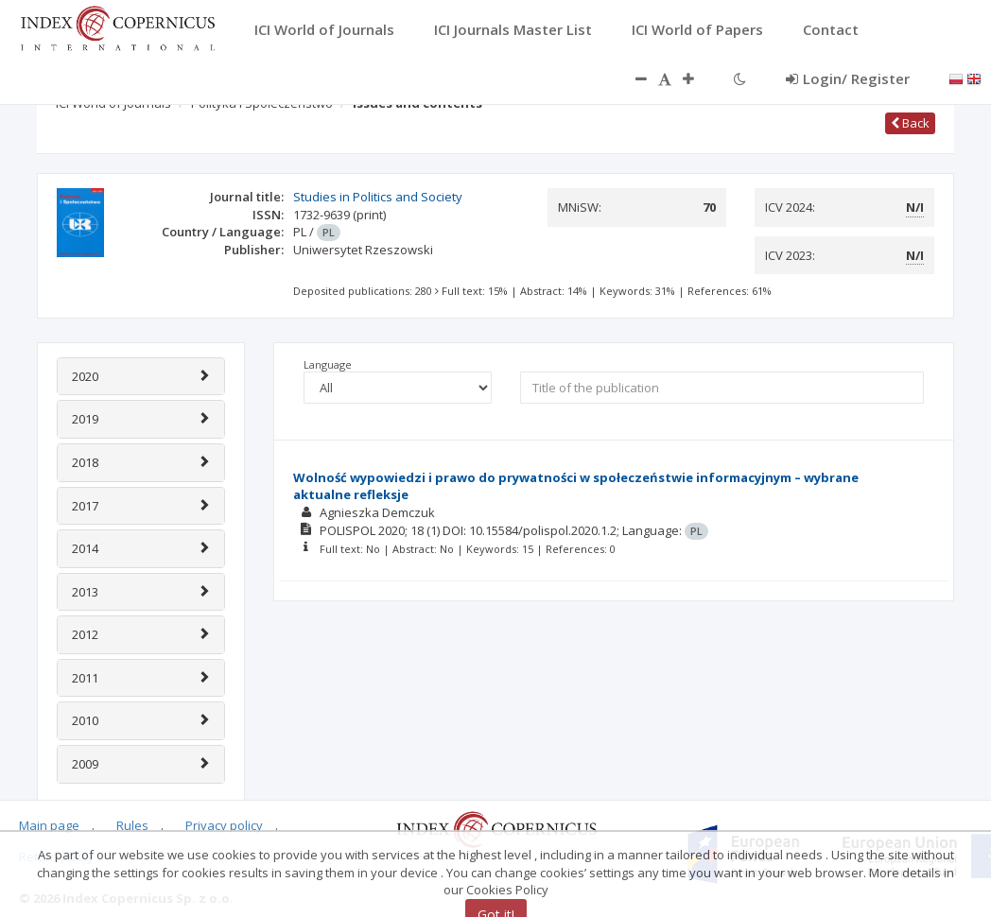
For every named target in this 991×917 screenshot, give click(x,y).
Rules (132, 825)
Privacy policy (224, 825)
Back (910, 122)
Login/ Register (848, 78)
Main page (49, 825)
